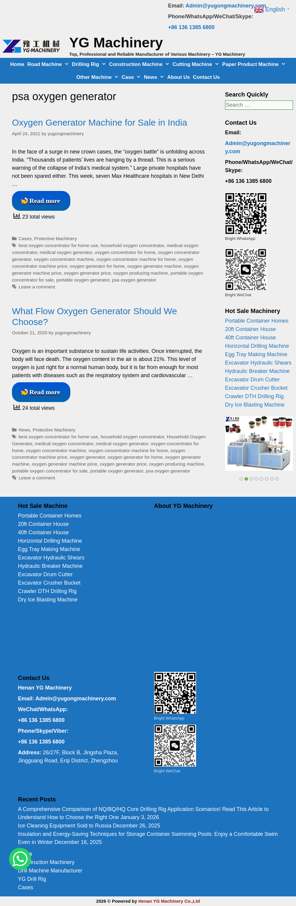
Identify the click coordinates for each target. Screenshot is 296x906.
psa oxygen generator (134, 279)
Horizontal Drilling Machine (257, 346)
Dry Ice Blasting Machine (255, 405)
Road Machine (48, 64)
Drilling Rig (89, 64)
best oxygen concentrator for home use (58, 245)
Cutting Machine (197, 64)
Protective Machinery (55, 238)
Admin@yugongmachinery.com (226, 6)
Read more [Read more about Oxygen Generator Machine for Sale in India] (44, 200)
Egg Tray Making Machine (256, 354)
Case (132, 77)
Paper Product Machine (254, 64)
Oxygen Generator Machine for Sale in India (99, 122)
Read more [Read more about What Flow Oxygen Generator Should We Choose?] (44, 392)
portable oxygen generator (83, 279)
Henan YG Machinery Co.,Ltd (169, 901)
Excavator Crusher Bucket (256, 388)
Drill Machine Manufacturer (50, 871)
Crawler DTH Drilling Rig (254, 396)
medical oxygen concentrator (64, 443)
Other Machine (98, 77)
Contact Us (206, 77)
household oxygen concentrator (132, 245)
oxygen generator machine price (64, 463)
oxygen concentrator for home (125, 252)
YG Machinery (116, 42)
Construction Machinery (46, 862)
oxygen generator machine (154, 266)
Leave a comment (37, 286)
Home (17, 64)
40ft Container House (250, 338)
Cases (25, 238)
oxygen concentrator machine (64, 259)
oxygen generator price (87, 273)
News (155, 77)
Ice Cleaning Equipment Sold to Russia (64, 826)
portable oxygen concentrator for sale (50, 470)
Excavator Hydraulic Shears (258, 363)
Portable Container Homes (257, 321)
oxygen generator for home (97, 266)
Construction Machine (140, 64)
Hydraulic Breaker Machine (257, 371)
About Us (178, 77)
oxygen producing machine (140, 273)
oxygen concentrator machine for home (136, 259)
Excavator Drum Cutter (252, 380)
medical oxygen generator (66, 252)
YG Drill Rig (32, 879)
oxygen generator (87, 457)
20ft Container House (250, 329)
